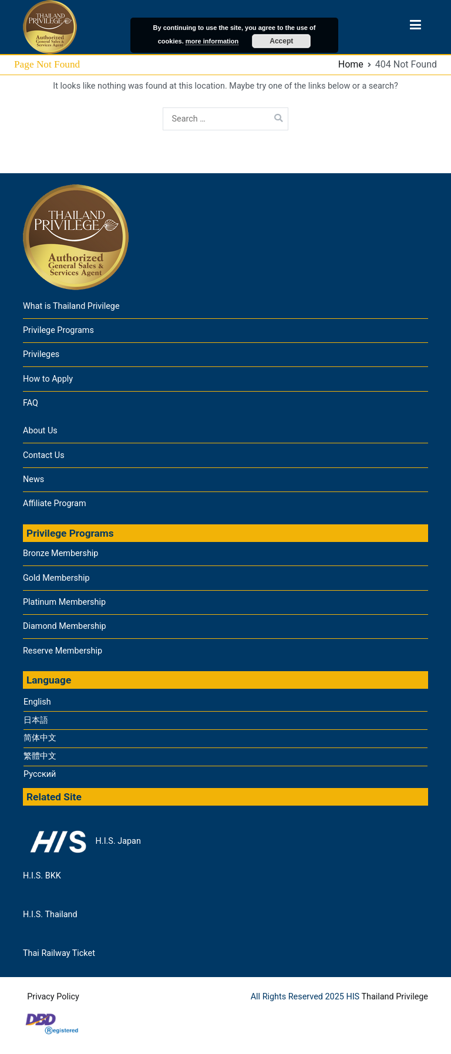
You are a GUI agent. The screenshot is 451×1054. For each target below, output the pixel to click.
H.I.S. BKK (42, 876)
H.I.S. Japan (82, 841)
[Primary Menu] (415, 27)
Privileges (41, 354)
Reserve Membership (62, 651)
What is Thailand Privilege (71, 306)
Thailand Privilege (394, 997)
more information (212, 41)
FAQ (30, 403)
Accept (281, 41)
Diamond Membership (64, 626)
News (33, 479)
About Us (40, 431)
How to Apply (48, 379)
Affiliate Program (54, 504)
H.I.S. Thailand (50, 915)
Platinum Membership (64, 602)
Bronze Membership (60, 553)
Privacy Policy (53, 997)
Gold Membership (56, 578)
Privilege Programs (58, 330)
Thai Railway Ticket (59, 953)
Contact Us (44, 455)
